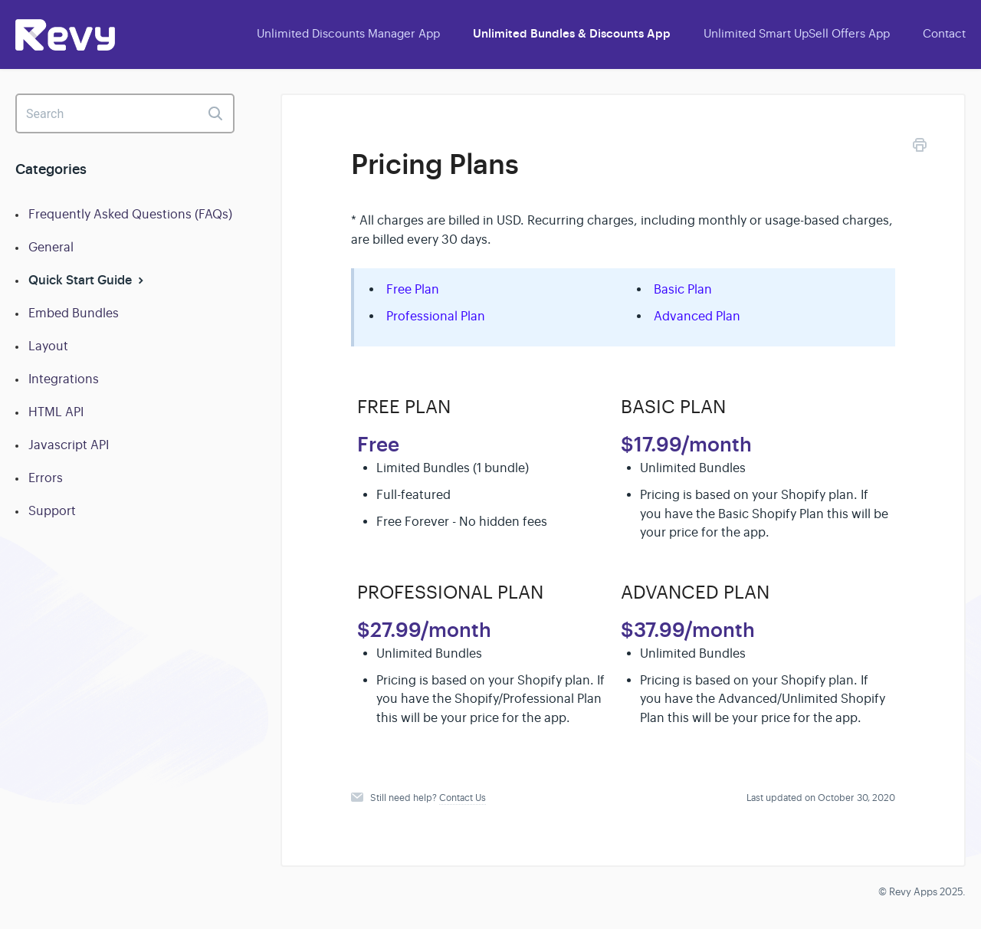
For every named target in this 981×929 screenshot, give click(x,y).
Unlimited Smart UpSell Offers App (797, 33)
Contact (944, 33)
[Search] (125, 113)
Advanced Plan (697, 316)
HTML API (56, 412)
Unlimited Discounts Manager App (348, 33)
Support (52, 511)
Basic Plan (683, 289)
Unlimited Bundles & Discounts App (572, 33)
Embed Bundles (73, 313)
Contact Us (462, 798)
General (51, 247)
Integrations (63, 379)
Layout (48, 346)
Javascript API (68, 445)
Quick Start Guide (87, 280)
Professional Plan (435, 316)
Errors (45, 478)
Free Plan (412, 289)
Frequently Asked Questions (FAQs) (130, 214)
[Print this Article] (919, 147)
